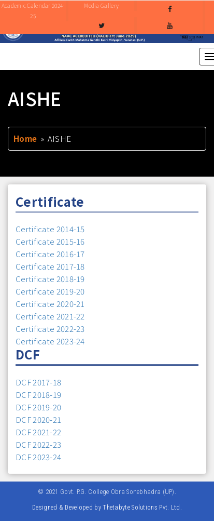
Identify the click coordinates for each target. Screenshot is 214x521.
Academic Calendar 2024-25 (33, 11)
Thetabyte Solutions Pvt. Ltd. (142, 507)
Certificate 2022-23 (50, 328)
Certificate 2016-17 (50, 253)
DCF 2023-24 (38, 456)
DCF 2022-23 (38, 444)
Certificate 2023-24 (50, 341)
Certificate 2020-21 (50, 303)
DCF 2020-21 (38, 419)
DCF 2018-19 (38, 394)
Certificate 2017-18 (50, 266)
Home (25, 138)
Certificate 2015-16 (50, 241)
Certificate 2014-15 (50, 228)
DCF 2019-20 (38, 407)
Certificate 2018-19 (50, 278)
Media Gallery (101, 5)
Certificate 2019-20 (50, 291)
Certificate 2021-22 (50, 316)
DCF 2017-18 (38, 382)
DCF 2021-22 (38, 431)
